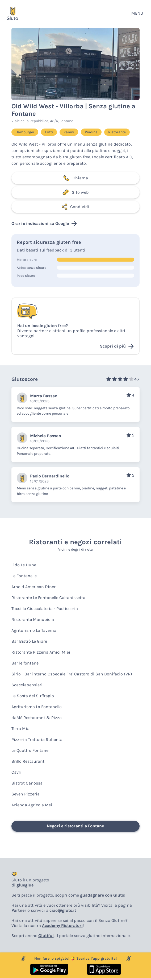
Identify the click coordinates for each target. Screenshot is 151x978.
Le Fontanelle (24, 575)
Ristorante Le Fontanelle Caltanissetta (48, 597)
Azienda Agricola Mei (31, 804)
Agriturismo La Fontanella (36, 706)
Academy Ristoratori (62, 925)
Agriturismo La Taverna (33, 630)
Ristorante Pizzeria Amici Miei (40, 652)
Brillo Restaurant (27, 761)
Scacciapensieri (27, 684)
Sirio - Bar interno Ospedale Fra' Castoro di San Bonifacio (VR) (71, 673)
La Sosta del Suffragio (32, 695)
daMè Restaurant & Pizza (36, 717)
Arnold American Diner (33, 586)
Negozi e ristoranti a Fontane (75, 825)
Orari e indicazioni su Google (44, 223)
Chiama (75, 178)
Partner (18, 910)
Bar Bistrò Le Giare (29, 641)
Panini (69, 132)
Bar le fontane (25, 663)
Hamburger (24, 132)
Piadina (91, 132)
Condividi (75, 206)
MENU (137, 13)
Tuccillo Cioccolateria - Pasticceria (44, 608)
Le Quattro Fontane (29, 750)
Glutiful (46, 935)
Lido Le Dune (23, 564)
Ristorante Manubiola (32, 619)
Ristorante (117, 132)
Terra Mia (20, 728)
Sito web (75, 192)
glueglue (24, 885)
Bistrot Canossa (27, 783)
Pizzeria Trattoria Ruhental (37, 739)
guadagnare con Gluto (102, 895)
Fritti (49, 132)
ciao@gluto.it (62, 910)
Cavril (17, 772)
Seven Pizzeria (25, 794)
